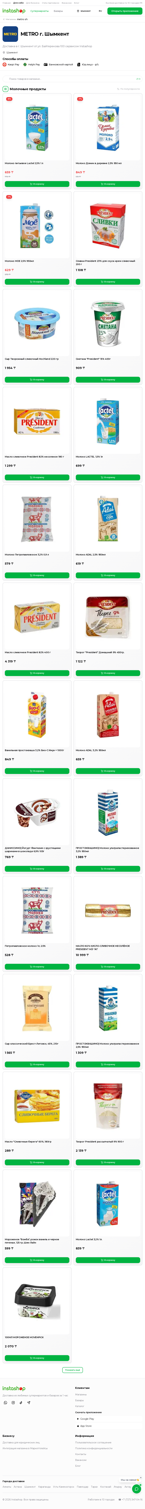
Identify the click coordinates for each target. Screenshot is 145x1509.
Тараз (94, 1486)
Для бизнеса (32, 3)
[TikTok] (21, 1403)
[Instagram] (13, 1403)
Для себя (18, 3)
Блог (76, 3)
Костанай (105, 1486)
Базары (58, 11)
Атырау (118, 1486)
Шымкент (30, 1486)
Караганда (44, 1486)
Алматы (7, 1486)
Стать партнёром (50, 3)
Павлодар (82, 1486)
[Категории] (5, 89)
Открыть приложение (125, 11)
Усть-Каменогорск (63, 1486)
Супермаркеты (39, 11)
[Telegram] (29, 1403)
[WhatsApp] (5, 1403)
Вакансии (67, 3)
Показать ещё (72, 1370)
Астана (18, 1486)
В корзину (37, 184)
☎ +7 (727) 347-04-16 (130, 1499)
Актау (128, 1486)
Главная (7, 3)
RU (100, 11)
